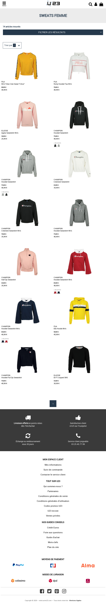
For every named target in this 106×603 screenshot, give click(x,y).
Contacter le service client (53, 474)
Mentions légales (75, 600)
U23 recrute (53, 510)
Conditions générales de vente (53, 496)
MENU (4, 4)
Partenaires (53, 491)
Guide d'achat (53, 537)
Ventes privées (53, 515)
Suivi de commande (53, 469)
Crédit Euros (53, 527)
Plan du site (53, 547)
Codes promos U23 (53, 505)
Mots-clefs (53, 542)
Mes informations (53, 464)
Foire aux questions (53, 532)
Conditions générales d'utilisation (53, 501)
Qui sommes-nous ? (53, 486)
